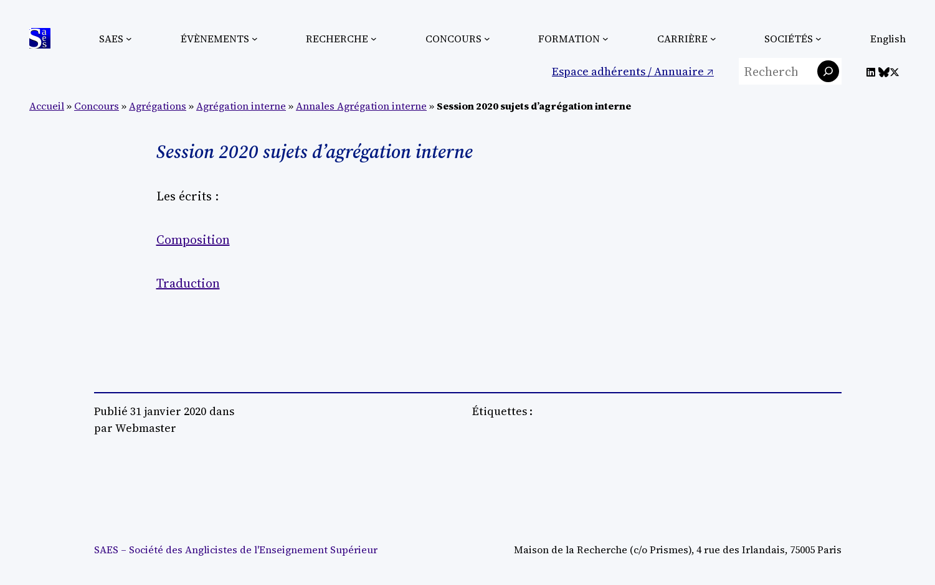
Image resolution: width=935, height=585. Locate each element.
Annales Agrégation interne (361, 106)
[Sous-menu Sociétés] (818, 38)
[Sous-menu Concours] (487, 38)
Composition (193, 239)
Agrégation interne (241, 106)
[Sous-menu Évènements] (255, 38)
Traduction (188, 283)
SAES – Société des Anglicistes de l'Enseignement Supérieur (235, 549)
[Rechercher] (828, 71)
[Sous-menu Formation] (605, 38)
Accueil (46, 106)
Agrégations (157, 106)
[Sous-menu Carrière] (713, 38)
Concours (96, 106)
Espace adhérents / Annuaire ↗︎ (633, 71)
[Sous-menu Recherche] (374, 38)
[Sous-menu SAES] (129, 38)
